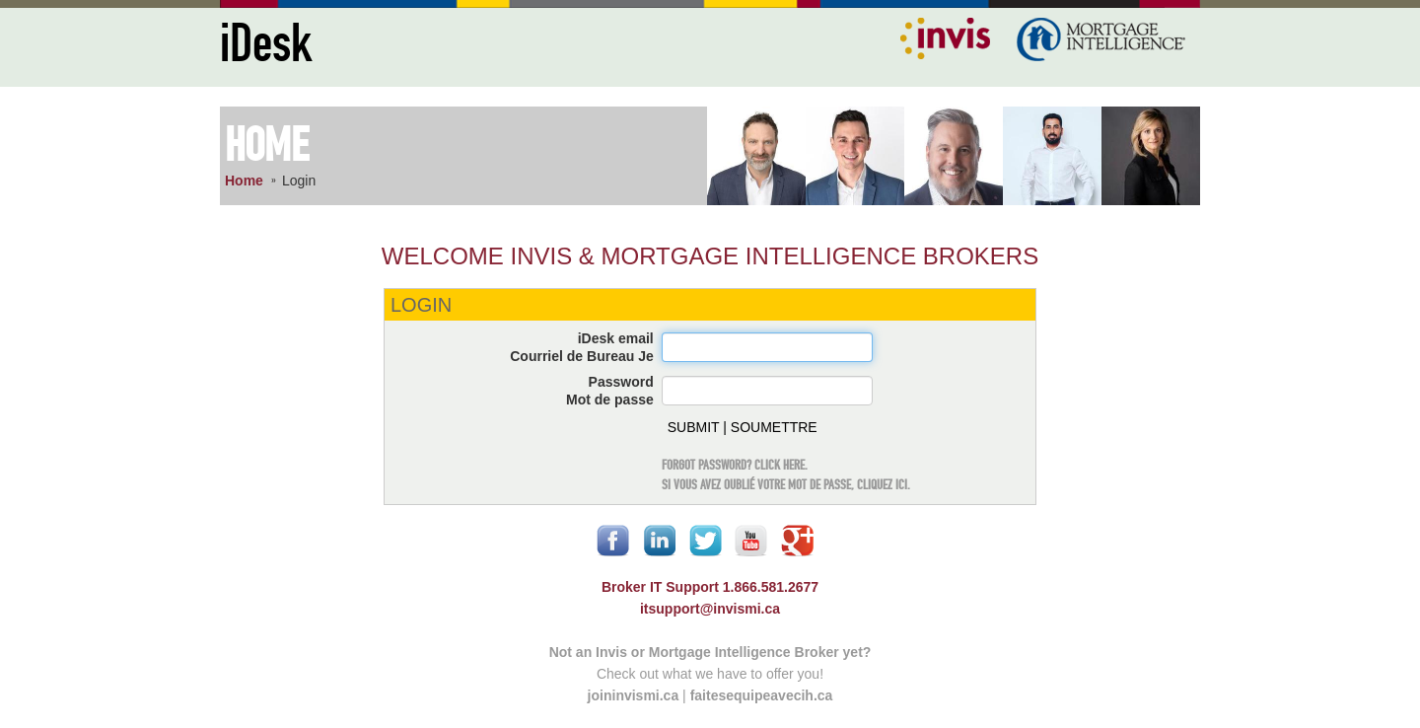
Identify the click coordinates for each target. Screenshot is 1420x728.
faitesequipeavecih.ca (761, 695)
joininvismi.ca (633, 695)
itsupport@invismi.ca (710, 609)
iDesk (266, 45)
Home (244, 180)
